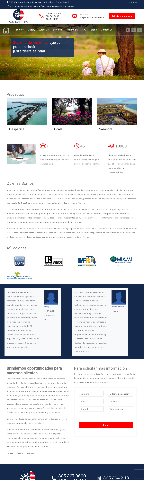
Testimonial (72, 29)
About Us (44, 29)
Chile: (59, 6)
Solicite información (122, 16)
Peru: (44, 6)
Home (6, 29)
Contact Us (106, 29)
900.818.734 (35, 6)
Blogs (94, 29)
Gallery (31, 29)
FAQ (84, 29)
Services (57, 29)
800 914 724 (68, 6)
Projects (19, 29)
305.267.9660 (16, 6)
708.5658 (51, 6)
